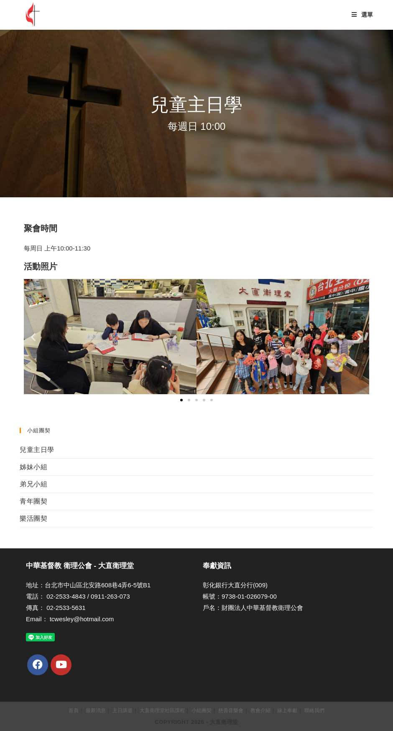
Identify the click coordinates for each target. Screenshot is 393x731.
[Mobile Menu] (362, 14)
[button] (181, 400)
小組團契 (201, 710)
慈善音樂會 (230, 710)
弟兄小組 (33, 484)
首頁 (74, 710)
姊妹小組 (33, 466)
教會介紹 (260, 710)
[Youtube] (61, 664)
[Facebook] (37, 664)
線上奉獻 (287, 710)
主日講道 (122, 710)
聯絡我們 (314, 710)
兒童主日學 (37, 449)
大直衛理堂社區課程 (162, 710)
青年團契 (33, 501)
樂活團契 (33, 518)
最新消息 (96, 710)
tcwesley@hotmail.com (82, 619)
